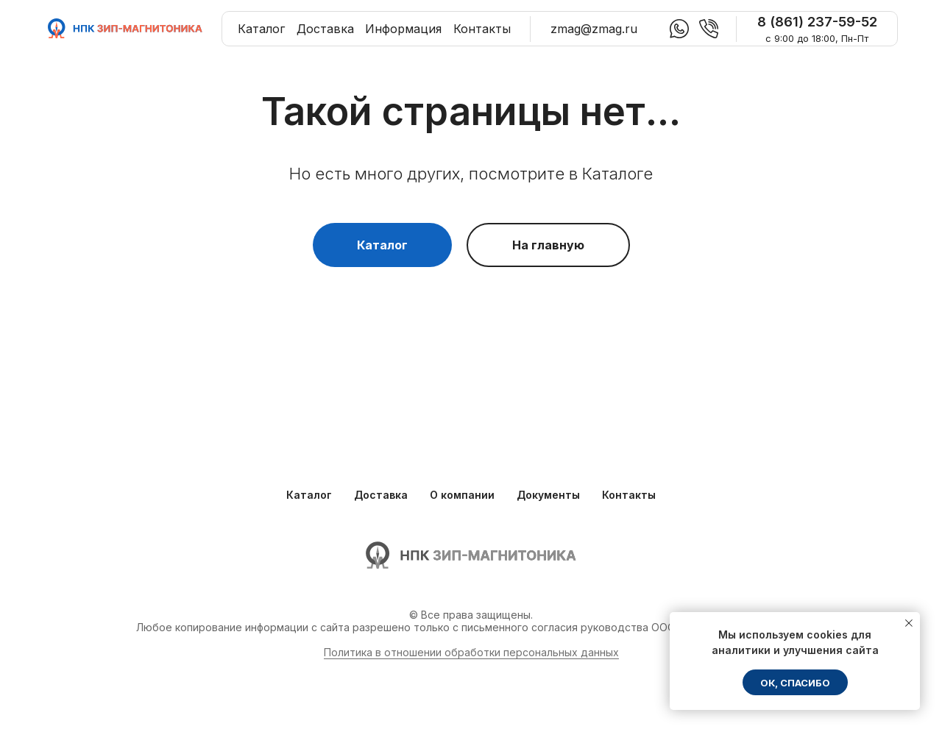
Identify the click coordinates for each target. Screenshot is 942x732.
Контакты (482, 28)
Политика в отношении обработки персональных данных (471, 652)
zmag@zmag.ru (593, 28)
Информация (403, 28)
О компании (462, 494)
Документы (548, 494)
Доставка (325, 28)
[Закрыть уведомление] (909, 623)
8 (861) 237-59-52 (817, 21)
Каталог (261, 28)
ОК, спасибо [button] (795, 683)
